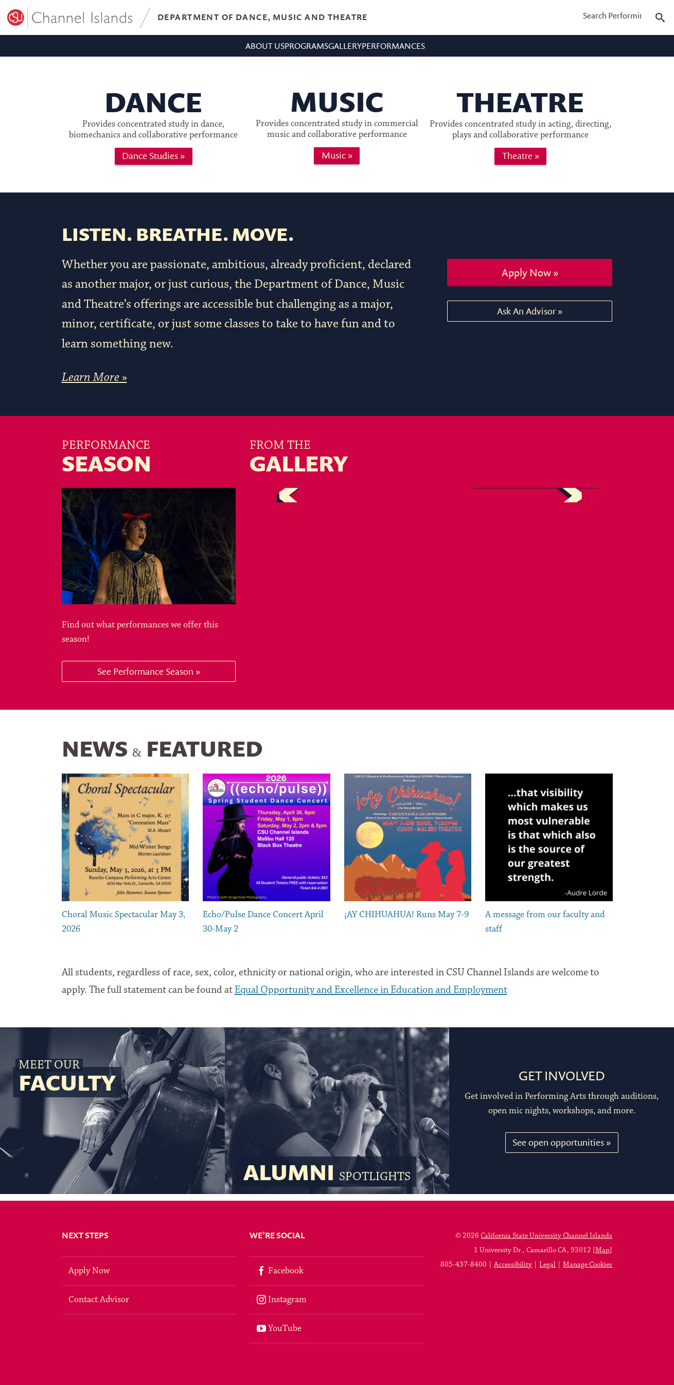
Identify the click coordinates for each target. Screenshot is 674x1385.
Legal (547, 1265)
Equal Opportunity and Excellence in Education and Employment (371, 997)
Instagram (282, 1300)
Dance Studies (150, 162)
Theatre (517, 162)
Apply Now (526, 279)
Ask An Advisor (526, 317)
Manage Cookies (587, 1265)
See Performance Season (145, 678)
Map (602, 1250)
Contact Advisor (98, 1300)
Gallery (358, 48)
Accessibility (513, 1265)
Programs (292, 48)
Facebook (280, 1271)
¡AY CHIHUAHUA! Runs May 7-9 (406, 921)
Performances (435, 48)
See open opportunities (558, 1149)
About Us (222, 48)
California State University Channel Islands (546, 1236)
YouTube (279, 1329)
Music (334, 161)
